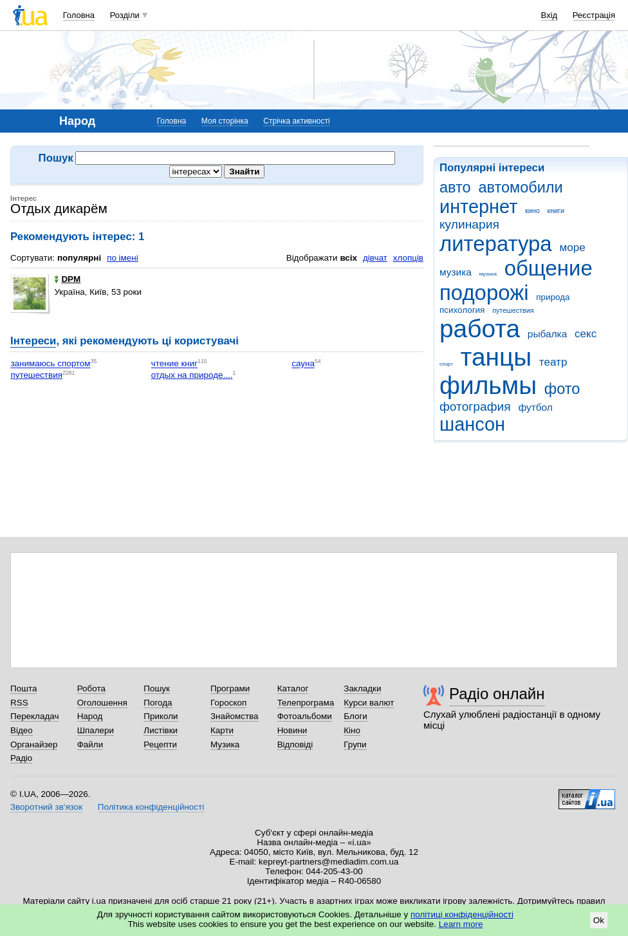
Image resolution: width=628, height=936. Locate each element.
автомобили (520, 187)
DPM (67, 279)
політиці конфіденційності (462, 914)
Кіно (352, 730)
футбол (535, 407)
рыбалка (547, 333)
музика (455, 272)
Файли (90, 744)
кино (532, 210)
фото (562, 388)
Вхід (549, 15)
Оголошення (102, 702)
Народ (90, 716)
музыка (488, 274)
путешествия (512, 310)
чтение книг (174, 364)
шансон (472, 424)
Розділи (125, 15)
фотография (475, 406)
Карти (222, 730)
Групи (355, 744)
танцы (496, 357)
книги (555, 210)
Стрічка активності (296, 121)
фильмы (488, 385)
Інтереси (33, 341)
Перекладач (34, 716)
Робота (91, 688)
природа (552, 297)
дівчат (375, 258)
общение (548, 268)
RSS (19, 702)
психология (462, 310)
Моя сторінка (224, 121)
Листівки (160, 730)
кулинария (469, 224)
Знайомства (234, 716)
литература (495, 244)
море (572, 247)
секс (585, 334)
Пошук (156, 688)
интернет (478, 206)
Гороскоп (228, 702)
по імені (122, 258)
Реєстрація (594, 15)
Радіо (21, 758)
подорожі (484, 292)
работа (479, 328)
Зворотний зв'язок (46, 807)
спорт (446, 364)
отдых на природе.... (192, 375)
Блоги (355, 716)
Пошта (23, 688)
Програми (230, 688)
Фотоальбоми (304, 716)
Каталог (293, 688)
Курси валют (369, 702)
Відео (21, 730)
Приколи (160, 716)
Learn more (461, 924)
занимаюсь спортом (50, 364)
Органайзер (33, 744)
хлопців (408, 258)
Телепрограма (306, 702)
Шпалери (95, 730)
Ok (598, 920)
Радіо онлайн (497, 693)
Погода (157, 702)
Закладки (362, 688)
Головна (79, 15)
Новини (292, 730)
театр (553, 362)
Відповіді (295, 744)
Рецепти (160, 744)
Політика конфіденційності (151, 807)
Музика (224, 744)
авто (455, 187)
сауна (303, 364)
